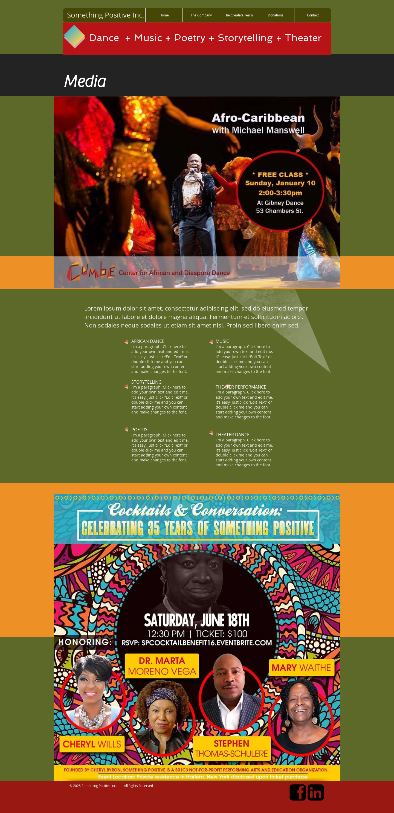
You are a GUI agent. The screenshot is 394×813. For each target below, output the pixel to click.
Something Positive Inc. (105, 15)
